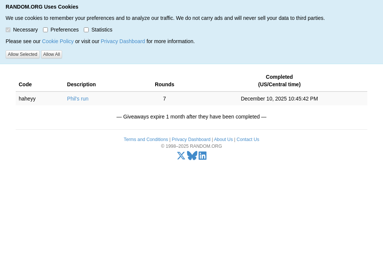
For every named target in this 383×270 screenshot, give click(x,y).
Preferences (61, 30)
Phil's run (77, 99)
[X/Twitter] (181, 157)
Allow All (51, 54)
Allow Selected (22, 54)
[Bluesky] (192, 157)
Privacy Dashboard (123, 41)
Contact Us (248, 139)
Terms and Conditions (146, 139)
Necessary (22, 30)
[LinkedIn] (202, 157)
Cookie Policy (58, 41)
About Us (223, 139)
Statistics (98, 30)
